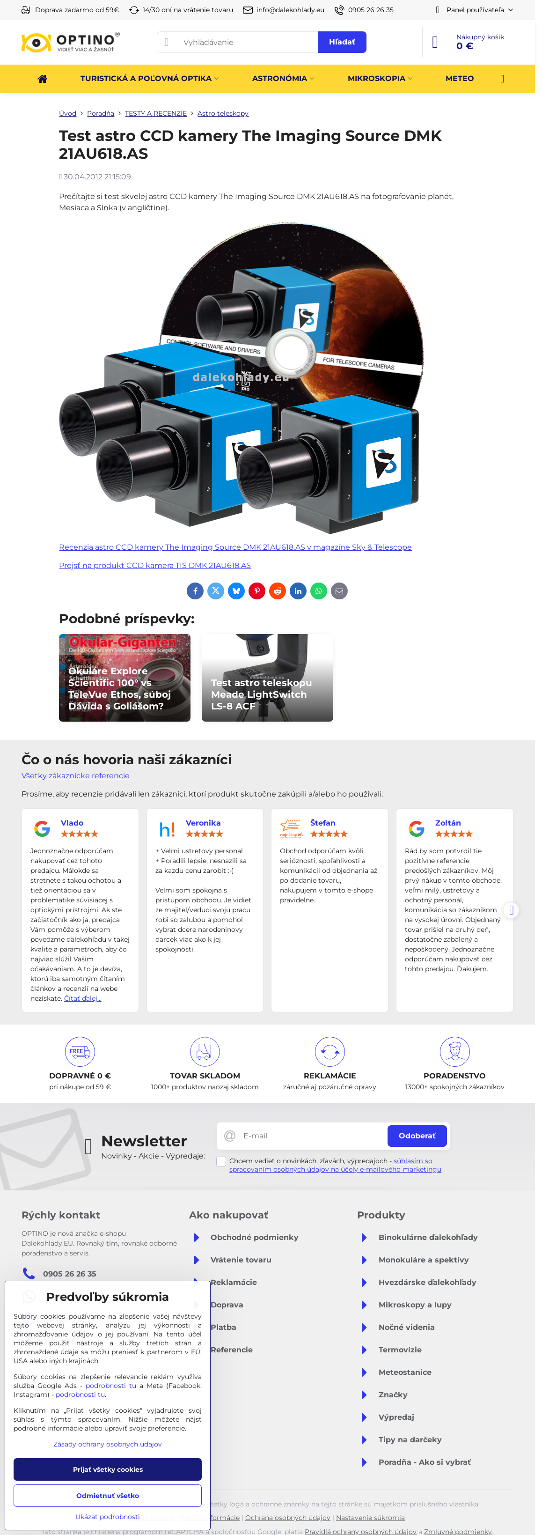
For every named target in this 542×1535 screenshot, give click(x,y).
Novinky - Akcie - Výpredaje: (153, 1155)
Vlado (72, 823)
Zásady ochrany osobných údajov (107, 1444)
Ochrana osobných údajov (287, 1517)
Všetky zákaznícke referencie (76, 775)
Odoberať (417, 1135)
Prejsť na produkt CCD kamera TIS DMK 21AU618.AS (155, 565)
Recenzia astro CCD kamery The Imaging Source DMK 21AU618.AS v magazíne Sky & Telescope (235, 547)
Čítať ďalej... (83, 998)
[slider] (79, 834)
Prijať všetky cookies (108, 1469)
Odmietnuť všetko (107, 1495)
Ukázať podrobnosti (107, 1517)
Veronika (203, 823)
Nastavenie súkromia (370, 1517)
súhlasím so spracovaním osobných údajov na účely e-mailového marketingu (335, 1165)
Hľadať (342, 41)
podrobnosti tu (111, 1385)
